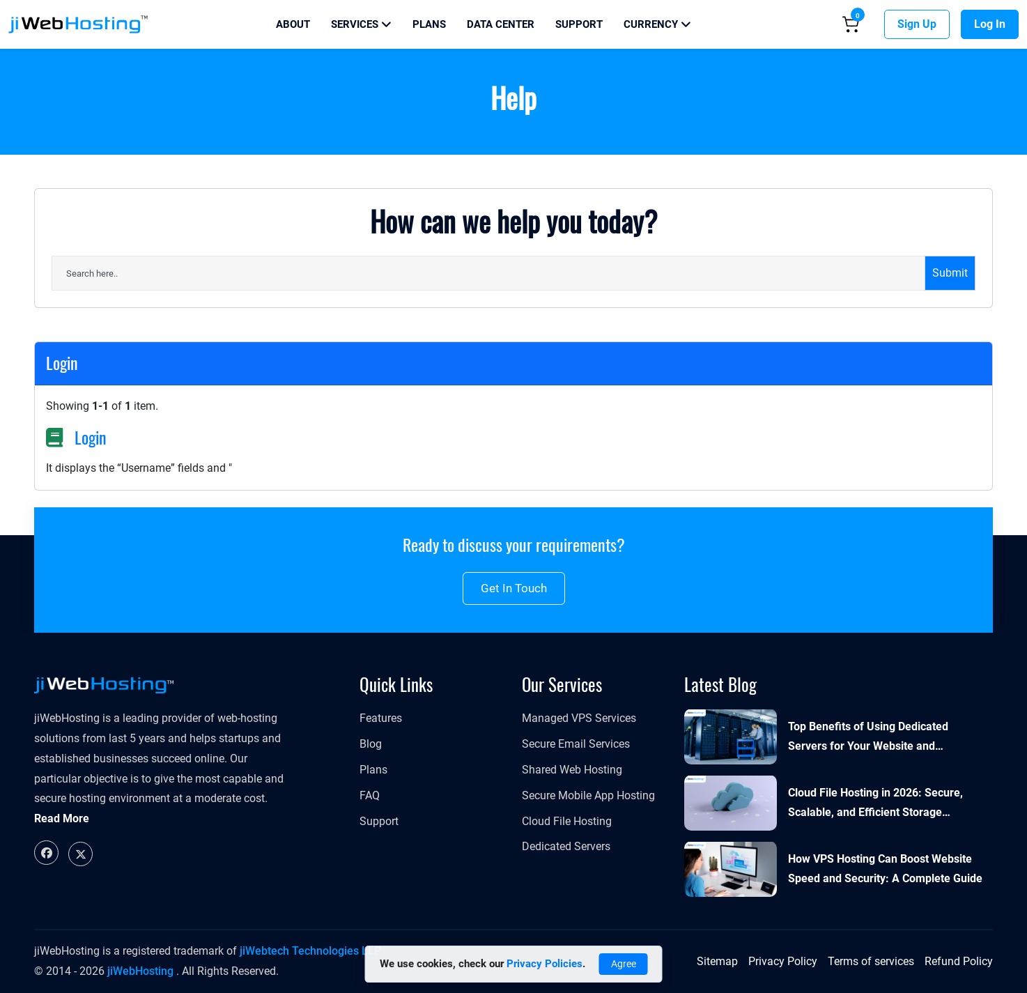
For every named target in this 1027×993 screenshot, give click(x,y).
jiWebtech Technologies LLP (310, 950)
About (293, 24)
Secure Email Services (576, 743)
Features (381, 718)
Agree (623, 963)
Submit (950, 272)
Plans (429, 24)
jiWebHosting (140, 971)
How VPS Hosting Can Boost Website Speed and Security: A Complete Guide (885, 869)
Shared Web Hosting (572, 769)
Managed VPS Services (579, 718)
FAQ (370, 795)
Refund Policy (959, 961)
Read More (61, 818)
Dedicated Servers (566, 846)
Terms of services (871, 961)
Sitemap (717, 961)
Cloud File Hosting (567, 821)
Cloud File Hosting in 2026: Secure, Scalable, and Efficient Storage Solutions (875, 805)
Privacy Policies (544, 963)
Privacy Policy (782, 961)
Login (91, 437)
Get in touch (514, 588)
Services (361, 24)
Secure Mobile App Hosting (588, 795)
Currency (657, 24)
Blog (371, 743)
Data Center (500, 24)
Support (579, 24)
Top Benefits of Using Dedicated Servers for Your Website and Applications (868, 738)
